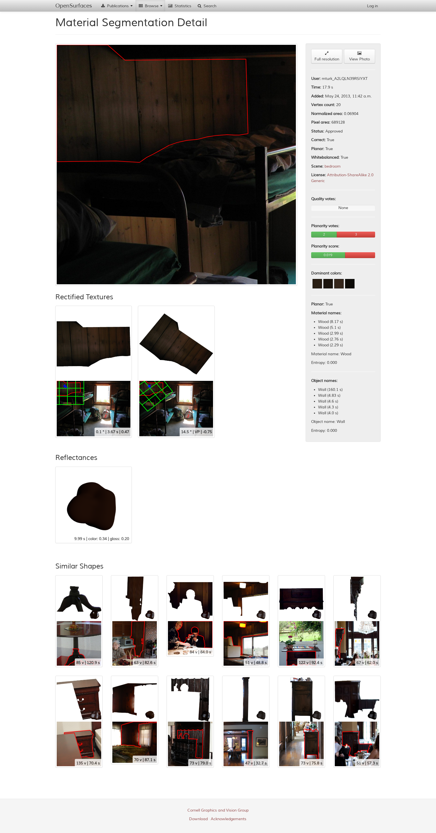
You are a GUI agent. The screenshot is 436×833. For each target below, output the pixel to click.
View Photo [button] (359, 56)
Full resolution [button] (326, 56)
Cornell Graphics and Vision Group (218, 810)
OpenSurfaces (73, 5)
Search (206, 6)
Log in (372, 6)
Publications (116, 6)
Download (198, 819)
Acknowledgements (228, 819)
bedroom (332, 166)
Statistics (179, 6)
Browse (150, 6)
